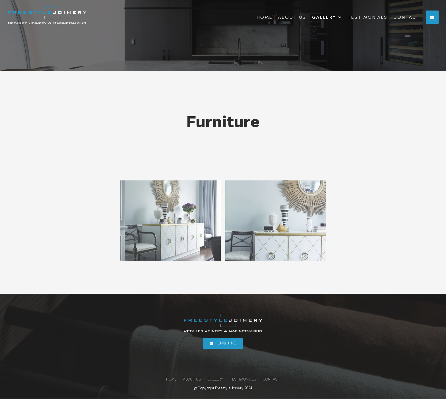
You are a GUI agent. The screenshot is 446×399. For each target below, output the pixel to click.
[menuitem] (171, 379)
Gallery (324, 17)
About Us (292, 17)
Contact (406, 17)
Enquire (227, 343)
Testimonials (368, 17)
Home (264, 17)
